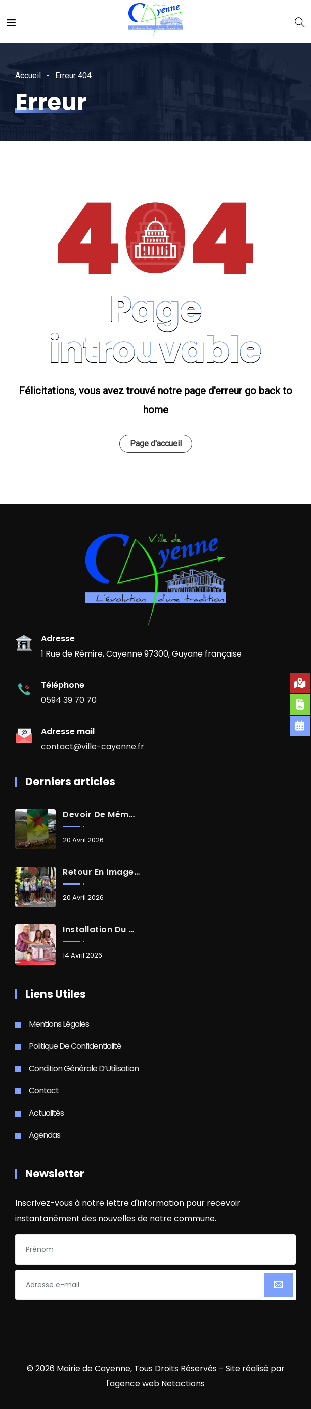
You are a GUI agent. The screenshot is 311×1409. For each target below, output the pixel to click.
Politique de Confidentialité (75, 1046)
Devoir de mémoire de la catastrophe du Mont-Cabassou (101, 814)
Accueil (28, 75)
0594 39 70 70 (69, 700)
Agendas (44, 1135)
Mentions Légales (59, 1024)
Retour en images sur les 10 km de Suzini (101, 872)
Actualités (46, 1113)
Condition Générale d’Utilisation (84, 1068)
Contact (44, 1090)
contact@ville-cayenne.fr (92, 746)
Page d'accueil (156, 443)
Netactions (183, 1383)
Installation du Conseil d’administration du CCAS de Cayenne (101, 929)
